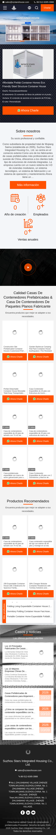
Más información (28, 185)
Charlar (47, 8)
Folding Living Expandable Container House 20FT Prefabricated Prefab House (29, 606)
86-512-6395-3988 (44, 2)
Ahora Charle (28, 110)
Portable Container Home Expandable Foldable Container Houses (29, 617)
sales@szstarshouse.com (15, 2)
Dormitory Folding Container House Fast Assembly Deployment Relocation (29, 611)
